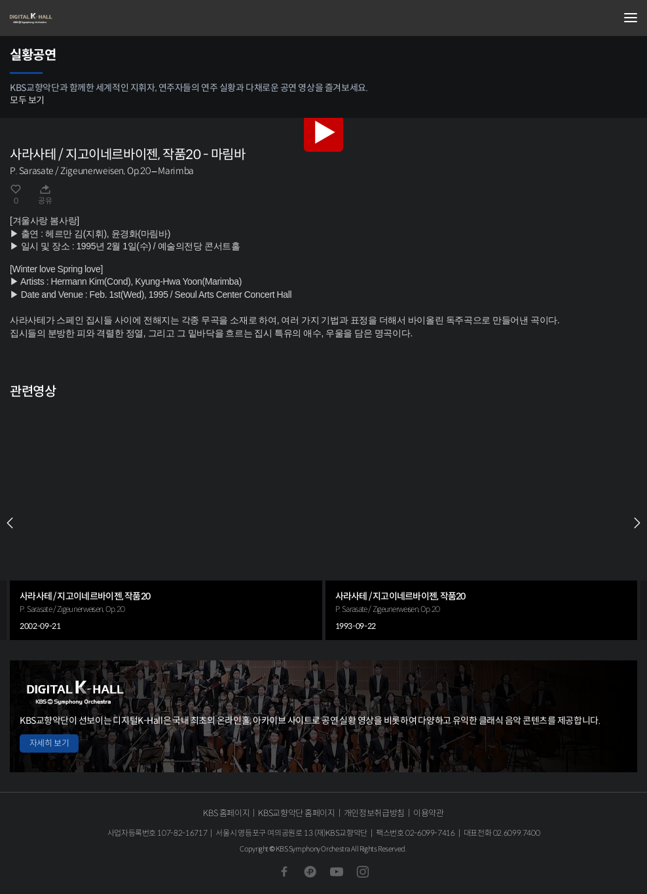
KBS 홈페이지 (226, 813)
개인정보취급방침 (374, 813)
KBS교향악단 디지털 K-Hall (75, 18)
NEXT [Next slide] (637, 523)
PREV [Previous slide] (10, 523)
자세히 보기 (49, 743)
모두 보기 (27, 100)
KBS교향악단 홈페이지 (296, 813)
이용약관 (428, 813)
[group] (166, 523)
